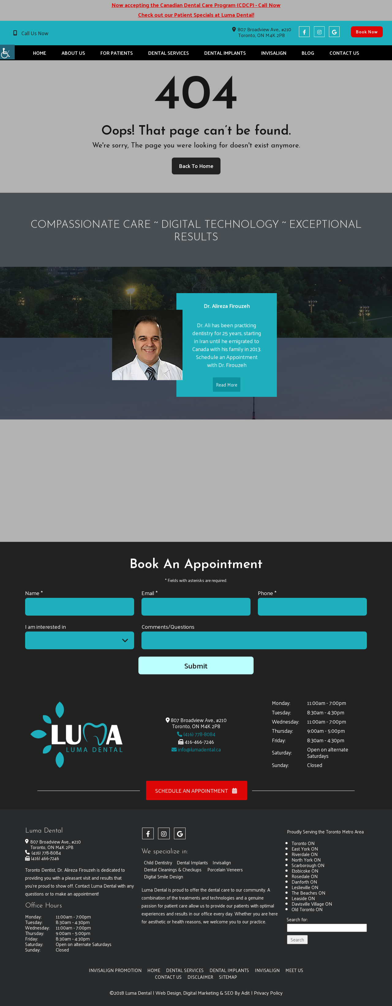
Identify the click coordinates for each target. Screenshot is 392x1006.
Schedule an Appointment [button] (196, 790)
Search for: (297, 920)
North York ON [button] (306, 859)
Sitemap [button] (228, 977)
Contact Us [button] (344, 52)
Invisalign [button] (273, 52)
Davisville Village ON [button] (312, 904)
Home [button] (39, 52)
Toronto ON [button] (303, 843)
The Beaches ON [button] (308, 893)
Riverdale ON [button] (305, 854)
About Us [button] (73, 52)
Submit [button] (196, 665)
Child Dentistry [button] (158, 862)
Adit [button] (245, 993)
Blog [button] (308, 52)
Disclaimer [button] (200, 977)
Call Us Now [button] (34, 33)
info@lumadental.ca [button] (196, 749)
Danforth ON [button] (304, 881)
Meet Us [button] (294, 970)
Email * (149, 592)
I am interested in (45, 626)
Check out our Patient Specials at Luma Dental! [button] (196, 14)
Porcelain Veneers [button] (225, 869)
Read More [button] (226, 395)
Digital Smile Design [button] (163, 876)
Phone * (267, 592)
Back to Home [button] (196, 165)
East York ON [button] (305, 848)
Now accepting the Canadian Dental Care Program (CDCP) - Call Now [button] (196, 5)
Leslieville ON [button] (305, 887)
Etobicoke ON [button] (305, 870)
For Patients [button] (116, 52)
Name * (34, 592)
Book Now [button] (367, 31)
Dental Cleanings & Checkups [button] (173, 869)
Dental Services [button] (168, 52)
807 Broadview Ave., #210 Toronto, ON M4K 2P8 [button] (261, 32)
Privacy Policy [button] (268, 993)
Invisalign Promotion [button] (115, 970)
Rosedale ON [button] (305, 876)
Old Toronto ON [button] (307, 909)
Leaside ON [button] (303, 898)
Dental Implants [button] (225, 52)
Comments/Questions (167, 626)
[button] (7, 52)
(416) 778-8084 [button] (196, 734)
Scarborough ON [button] (308, 865)
